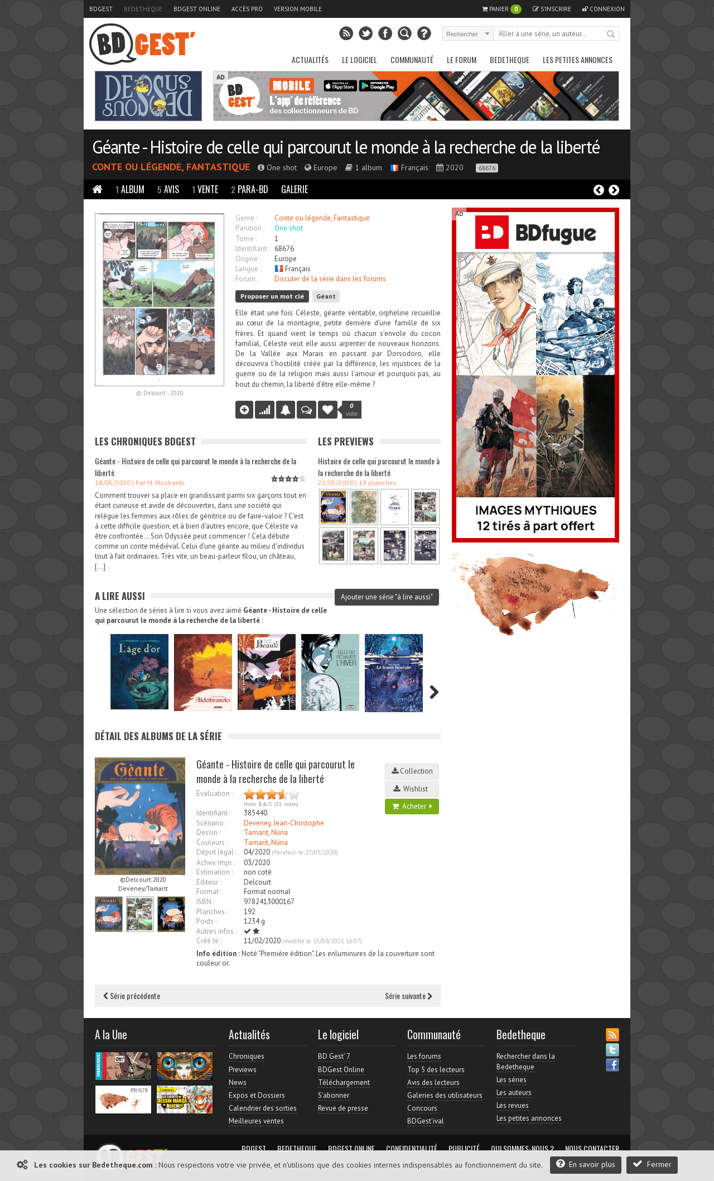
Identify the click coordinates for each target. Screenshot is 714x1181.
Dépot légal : (216, 852)
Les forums (424, 1056)
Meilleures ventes (256, 1121)
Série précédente (131, 995)
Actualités (310, 59)
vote (352, 409)
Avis (168, 189)
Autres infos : (216, 931)
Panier (502, 9)
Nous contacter (592, 1148)
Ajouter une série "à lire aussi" (387, 597)
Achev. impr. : (215, 862)
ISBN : (205, 901)
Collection (412, 771)
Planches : (212, 911)
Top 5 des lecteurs (436, 1069)
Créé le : (208, 940)
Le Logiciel (359, 59)
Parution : (249, 228)
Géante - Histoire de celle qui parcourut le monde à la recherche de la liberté (346, 147)
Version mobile (298, 9)
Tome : (246, 238)
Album (129, 189)
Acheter (412, 806)
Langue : (248, 268)
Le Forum (461, 59)
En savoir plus (585, 1164)
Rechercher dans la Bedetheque (525, 1061)
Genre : (246, 218)
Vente (205, 189)
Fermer (652, 1164)
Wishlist (412, 789)
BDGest (101, 9)
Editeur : (208, 882)
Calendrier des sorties (263, 1108)
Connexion (603, 9)
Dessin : (208, 832)
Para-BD (249, 189)
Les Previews (346, 441)
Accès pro (247, 9)
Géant (326, 296)
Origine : (247, 258)
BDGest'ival (425, 1121)
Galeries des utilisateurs (445, 1095)
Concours (422, 1108)
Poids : (206, 921)
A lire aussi (120, 596)
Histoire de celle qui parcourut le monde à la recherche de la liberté (379, 466)
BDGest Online (196, 9)
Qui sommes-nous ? (522, 1148)
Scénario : (211, 823)
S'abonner (333, 1095)
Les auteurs (514, 1092)
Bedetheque (143, 9)
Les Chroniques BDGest (145, 441)
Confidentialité (411, 1148)
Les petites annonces (577, 59)
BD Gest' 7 (334, 1056)
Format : (208, 891)
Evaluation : (214, 793)
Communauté (411, 59)
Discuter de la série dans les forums (330, 279)
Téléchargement (344, 1082)
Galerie (294, 189)
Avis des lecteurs (433, 1082)
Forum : (246, 279)
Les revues (512, 1105)
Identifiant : (252, 248)
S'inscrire (552, 9)
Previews (243, 1069)
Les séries (511, 1079)
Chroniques (246, 1056)
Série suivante (408, 995)
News (238, 1082)
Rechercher (611, 34)
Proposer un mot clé (272, 296)
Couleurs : (212, 842)
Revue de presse (343, 1108)
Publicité (464, 1148)
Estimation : (214, 872)
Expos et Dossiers (257, 1095)
